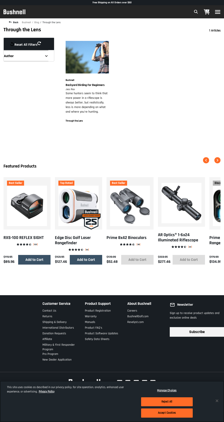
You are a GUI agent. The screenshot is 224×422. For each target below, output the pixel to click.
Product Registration (98, 310)
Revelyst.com (135, 321)
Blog (36, 22)
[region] (112, 401)
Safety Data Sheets (97, 338)
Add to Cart (34, 259)
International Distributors (58, 327)
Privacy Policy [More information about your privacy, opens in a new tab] (46, 391)
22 (190, 246)
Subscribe (197, 331)
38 (138, 244)
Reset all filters (27, 44)
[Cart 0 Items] (207, 12)
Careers (132, 310)
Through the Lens (51, 22)
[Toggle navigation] (217, 12)
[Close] (217, 401)
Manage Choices (167, 390)
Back (15, 22)
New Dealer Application (57, 359)
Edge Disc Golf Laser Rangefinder (73, 240)
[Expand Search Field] (196, 11)
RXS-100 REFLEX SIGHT (24, 238)
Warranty (90, 315)
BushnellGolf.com (138, 315)
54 (87, 249)
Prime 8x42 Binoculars (127, 238)
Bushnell (26, 22)
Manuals (90, 321)
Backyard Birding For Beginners (85, 85)
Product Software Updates (101, 332)
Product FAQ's (93, 327)
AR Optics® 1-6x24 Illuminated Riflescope (178, 237)
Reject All (166, 401)
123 (35, 244)
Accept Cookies (167, 413)
